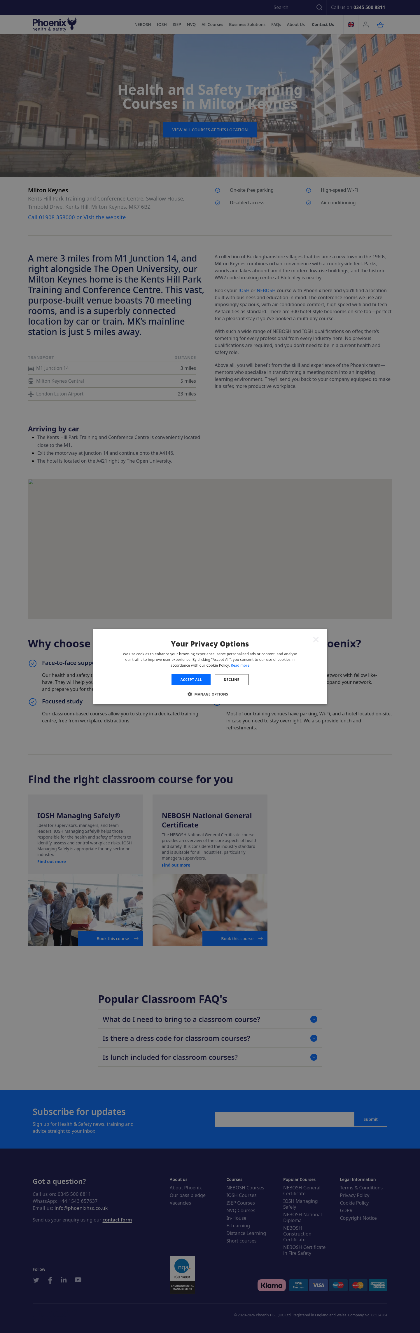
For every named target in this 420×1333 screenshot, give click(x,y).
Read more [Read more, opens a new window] (240, 665)
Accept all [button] (191, 679)
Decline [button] (231, 679)
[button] (210, 694)
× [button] (316, 639)
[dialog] (210, 666)
